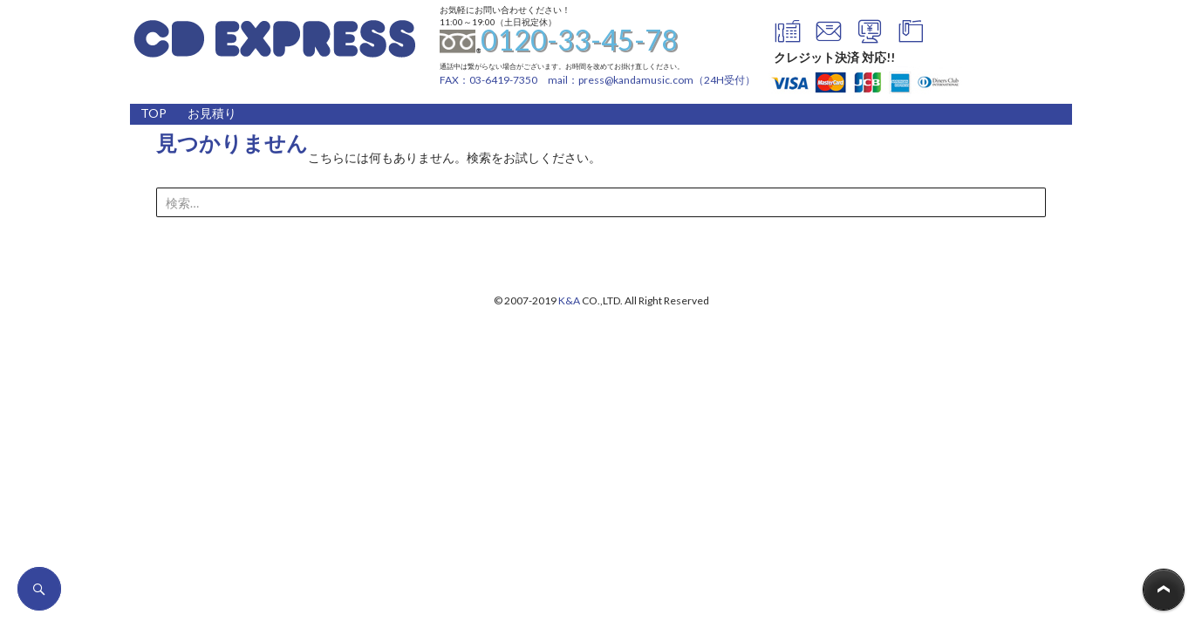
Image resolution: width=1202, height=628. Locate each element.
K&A (569, 300)
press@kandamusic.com (635, 79)
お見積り (212, 113)
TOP (153, 113)
